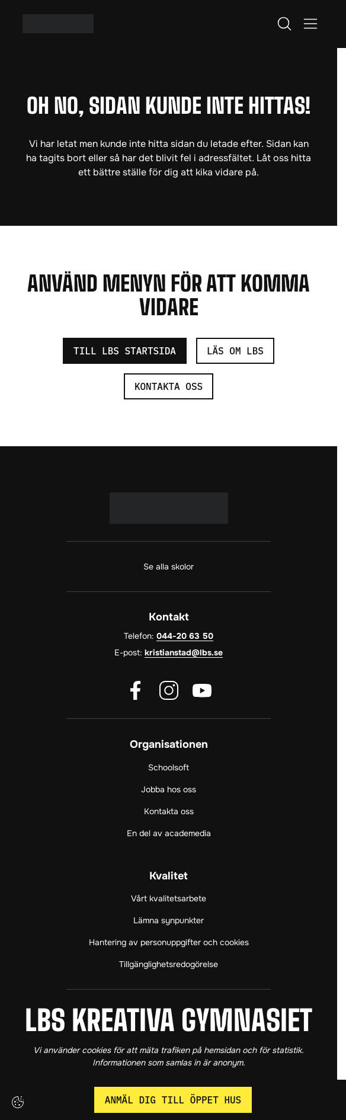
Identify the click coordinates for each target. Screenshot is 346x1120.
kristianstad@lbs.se (184, 652)
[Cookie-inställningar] (18, 1102)
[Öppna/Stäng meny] (310, 24)
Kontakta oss (169, 811)
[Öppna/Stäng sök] (284, 24)
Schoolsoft (168, 767)
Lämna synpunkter (168, 920)
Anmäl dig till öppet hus (173, 1100)
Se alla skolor (168, 566)
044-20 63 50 (184, 636)
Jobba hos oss (168, 789)
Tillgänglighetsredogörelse (168, 964)
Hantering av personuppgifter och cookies (169, 942)
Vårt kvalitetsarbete (168, 898)
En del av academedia (169, 833)
